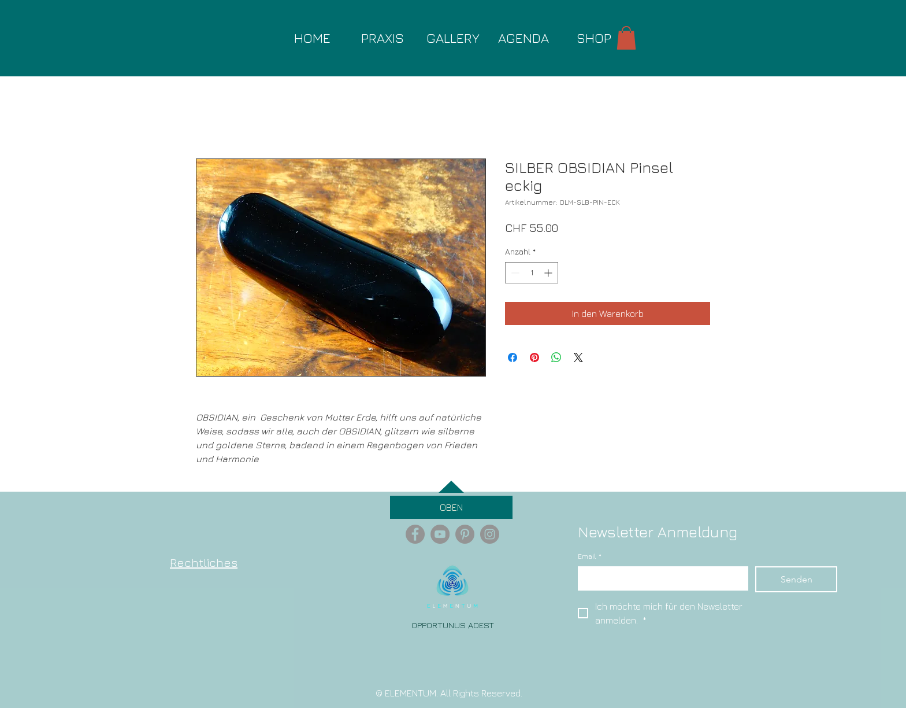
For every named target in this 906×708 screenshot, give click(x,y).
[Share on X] (578, 357)
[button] (626, 38)
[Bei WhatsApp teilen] (556, 357)
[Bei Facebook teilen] (512, 357)
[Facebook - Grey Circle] (415, 534)
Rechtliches (203, 562)
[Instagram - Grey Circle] (489, 534)
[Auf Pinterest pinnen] (534, 357)
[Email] (659, 577)
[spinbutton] (531, 273)
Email (589, 557)
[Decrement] (514, 273)
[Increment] (549, 273)
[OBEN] (451, 507)
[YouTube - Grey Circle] (440, 534)
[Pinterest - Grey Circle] (464, 534)
